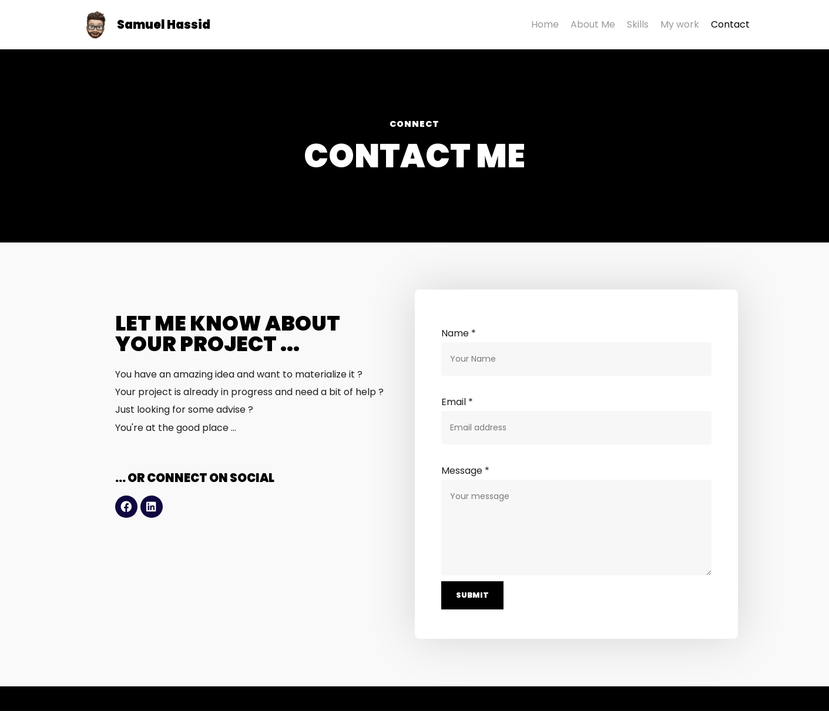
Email (457, 402)
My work (679, 24)
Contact (730, 24)
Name (458, 333)
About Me (592, 24)
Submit (472, 596)
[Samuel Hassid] (145, 25)
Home (545, 24)
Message (465, 470)
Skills (638, 24)
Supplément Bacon (197, 699)
